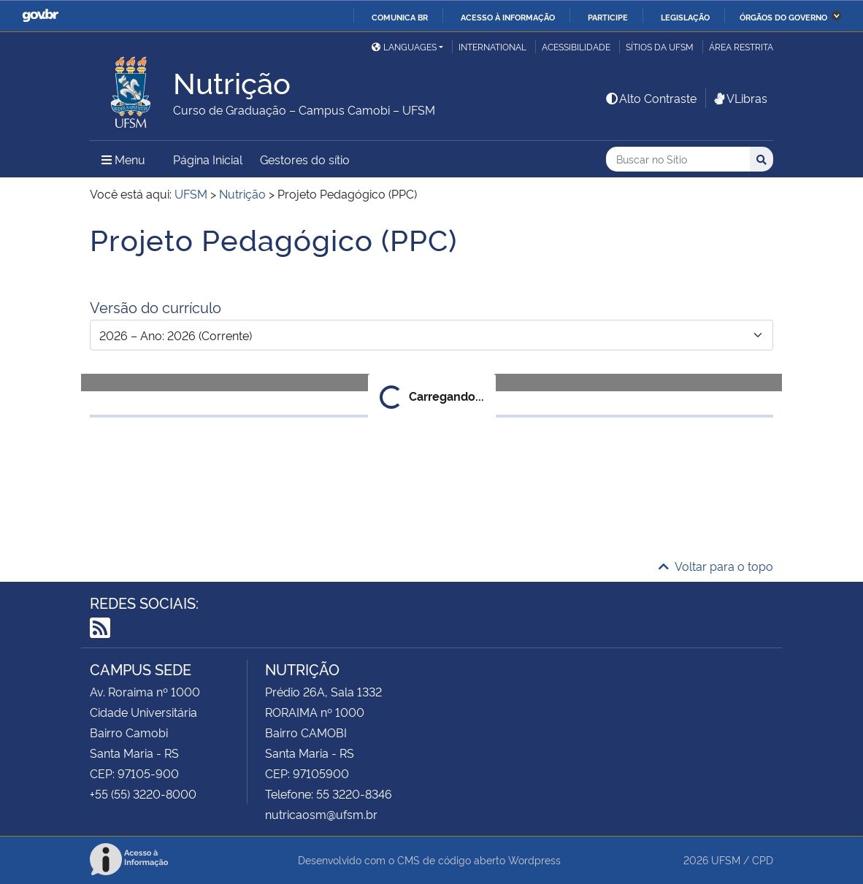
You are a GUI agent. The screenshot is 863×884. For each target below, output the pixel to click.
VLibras (739, 98)
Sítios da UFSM (660, 46)
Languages (404, 46)
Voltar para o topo (716, 566)
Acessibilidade (576, 46)
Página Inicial (207, 159)
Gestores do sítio (305, 159)
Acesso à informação (508, 17)
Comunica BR (400, 17)
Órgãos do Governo (783, 17)
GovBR (40, 16)
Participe (608, 17)
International (492, 46)
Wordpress (534, 859)
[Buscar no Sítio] (678, 159)
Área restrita (741, 46)
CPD (762, 859)
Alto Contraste (651, 98)
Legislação (685, 17)
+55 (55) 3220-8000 (143, 793)
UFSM (725, 859)
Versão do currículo (155, 306)
